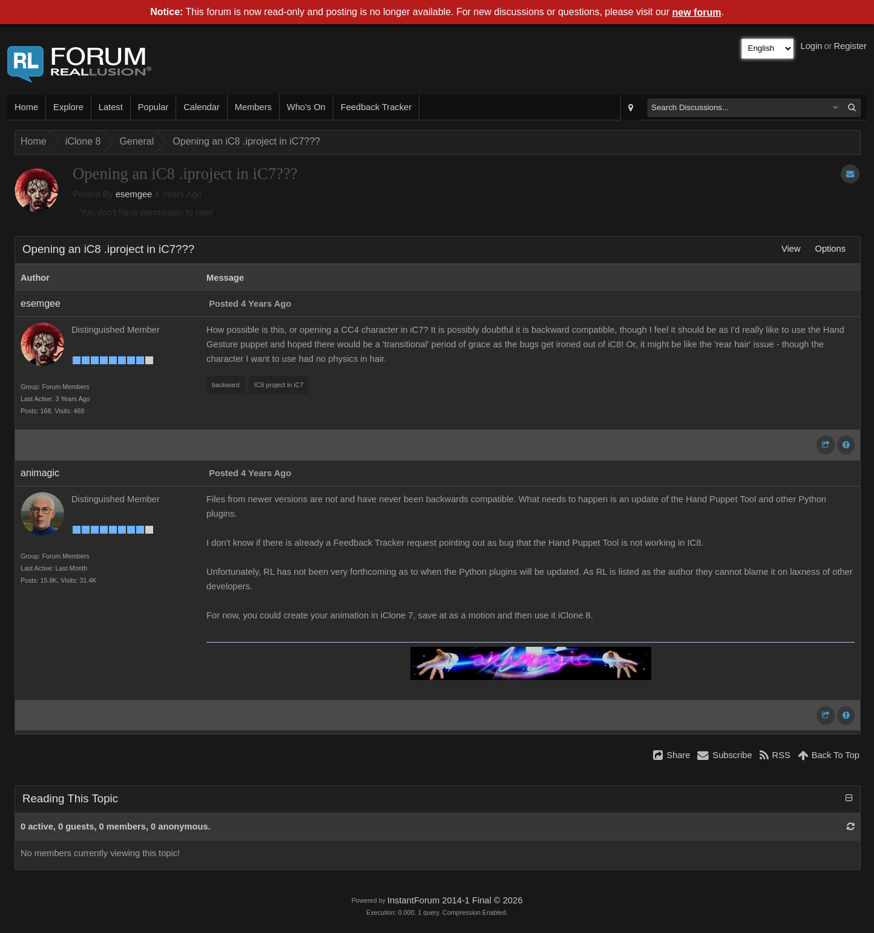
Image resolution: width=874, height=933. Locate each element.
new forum (696, 12)
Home (26, 107)
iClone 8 (83, 141)
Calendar (201, 107)
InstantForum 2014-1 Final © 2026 (454, 900)
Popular (153, 107)
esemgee (134, 194)
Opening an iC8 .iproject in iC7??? (246, 141)
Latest (110, 107)
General (136, 141)
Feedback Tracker (376, 107)
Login (812, 46)
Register (850, 46)
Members (253, 107)
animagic (40, 473)
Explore (68, 107)
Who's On (306, 107)
